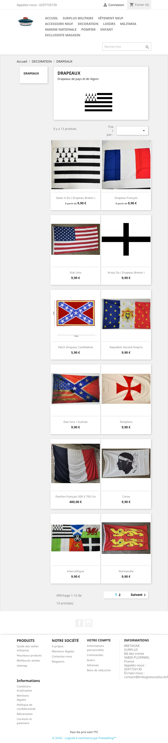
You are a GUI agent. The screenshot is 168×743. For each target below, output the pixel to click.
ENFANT (106, 29)
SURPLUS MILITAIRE (78, 18)
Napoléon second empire (126, 347)
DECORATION (88, 24)
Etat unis (75, 272)
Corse (126, 496)
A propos (58, 646)
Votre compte (99, 640)
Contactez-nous (62, 656)
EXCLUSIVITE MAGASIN (62, 35)
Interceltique (75, 571)
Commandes (95, 655)
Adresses (93, 665)
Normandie (126, 571)
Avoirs (91, 660)
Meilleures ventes (28, 660)
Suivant (139, 595)
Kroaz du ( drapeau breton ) (126, 272)
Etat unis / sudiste (76, 422)
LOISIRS (109, 24)
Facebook (79, 623)
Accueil (51, 18)
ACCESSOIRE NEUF (59, 24)
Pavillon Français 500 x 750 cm (76, 496)
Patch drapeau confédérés (75, 347)
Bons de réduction (99, 670)
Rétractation (25, 714)
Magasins (58, 661)
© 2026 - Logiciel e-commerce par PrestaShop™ (84, 738)
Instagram (89, 623)
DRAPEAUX (31, 73)
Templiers (126, 422)
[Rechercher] (126, 47)
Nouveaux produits (29, 655)
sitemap (22, 665)
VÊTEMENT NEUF (110, 18)
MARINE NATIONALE (61, 29)
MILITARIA (128, 24)
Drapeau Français (126, 198)
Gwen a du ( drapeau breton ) (75, 198)
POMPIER (88, 29)
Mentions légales (63, 651)
